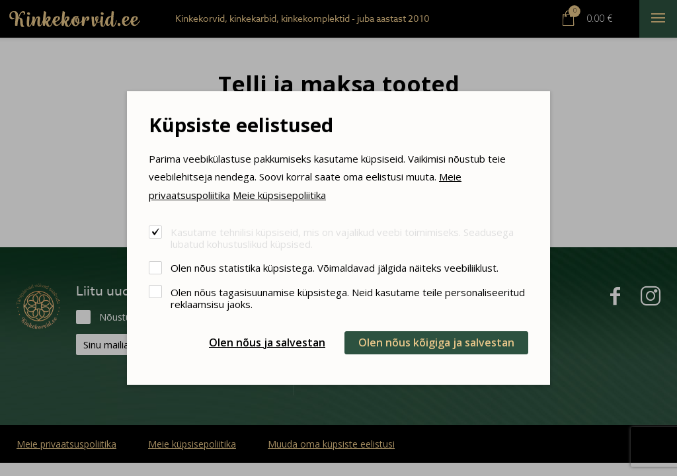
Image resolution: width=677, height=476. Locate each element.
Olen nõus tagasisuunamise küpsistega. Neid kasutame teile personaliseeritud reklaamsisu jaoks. (348, 298)
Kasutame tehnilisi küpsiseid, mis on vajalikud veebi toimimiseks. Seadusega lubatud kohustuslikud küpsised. (342, 237)
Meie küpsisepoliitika (279, 195)
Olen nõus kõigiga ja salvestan (436, 342)
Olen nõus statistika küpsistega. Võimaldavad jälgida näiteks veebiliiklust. (334, 267)
